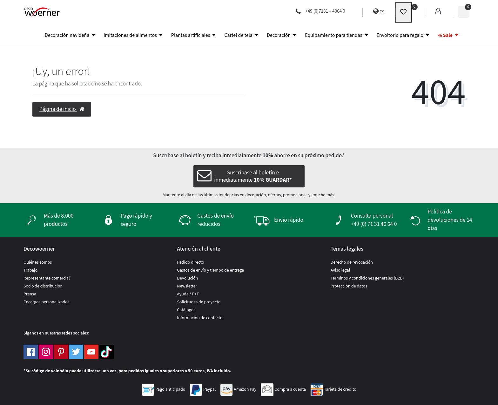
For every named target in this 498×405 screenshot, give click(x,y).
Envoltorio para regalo (400, 35)
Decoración (279, 35)
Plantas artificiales (190, 35)
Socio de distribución (43, 286)
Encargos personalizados (47, 302)
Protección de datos (349, 286)
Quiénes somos (38, 262)
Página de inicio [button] (61, 109)
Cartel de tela (238, 35)
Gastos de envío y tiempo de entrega (210, 270)
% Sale (445, 35)
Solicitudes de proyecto (198, 302)
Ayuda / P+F (188, 294)
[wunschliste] (403, 12)
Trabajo (30, 270)
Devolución (187, 278)
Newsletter (187, 286)
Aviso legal (340, 270)
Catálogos (186, 310)
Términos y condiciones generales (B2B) (367, 278)
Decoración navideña (67, 35)
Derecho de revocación (352, 262)
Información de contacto (199, 318)
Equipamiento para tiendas (333, 35)
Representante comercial (47, 278)
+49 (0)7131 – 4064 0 (320, 11)
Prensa (30, 294)
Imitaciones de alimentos (130, 35)
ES (378, 11)
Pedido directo (190, 262)
